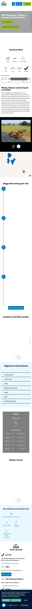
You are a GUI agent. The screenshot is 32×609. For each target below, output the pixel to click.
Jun (17, 79)
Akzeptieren (16, 600)
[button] (27, 4)
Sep (26, 79)
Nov (9, 81)
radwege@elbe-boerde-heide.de (10, 563)
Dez (23, 81)
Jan (3, 79)
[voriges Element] (13, 146)
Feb (6, 79)
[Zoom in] (2, 154)
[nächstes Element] (18, 146)
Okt (29, 79)
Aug (23, 79)
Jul (20, 79)
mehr (26, 600)
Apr (12, 79)
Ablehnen (6, 600)
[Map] (16, 165)
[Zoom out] (2, 156)
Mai (14, 79)
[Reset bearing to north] (2, 159)
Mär (9, 79)
